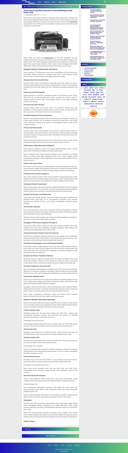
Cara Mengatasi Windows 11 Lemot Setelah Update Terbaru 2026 (97, 53)
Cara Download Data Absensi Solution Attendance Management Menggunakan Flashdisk (96, 27)
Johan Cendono (89, 70)
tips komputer (92, 97)
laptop (97, 92)
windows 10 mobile (97, 99)
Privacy (63, 445)
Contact (56, 445)
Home (39, 2)
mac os (85, 94)
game (93, 90)
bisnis (96, 88)
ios (97, 90)
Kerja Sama (62, 2)
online (90, 94)
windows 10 (87, 99)
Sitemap (69, 445)
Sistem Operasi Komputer (66, 449)
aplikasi (91, 88)
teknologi (84, 97)
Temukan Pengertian (90, 68)
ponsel (102, 94)
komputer (86, 92)
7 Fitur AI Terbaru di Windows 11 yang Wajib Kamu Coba (96, 43)
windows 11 (86, 101)
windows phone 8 (89, 104)
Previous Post (72, 429)
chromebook (87, 90)
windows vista (99, 104)
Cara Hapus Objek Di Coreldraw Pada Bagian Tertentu (96, 11)
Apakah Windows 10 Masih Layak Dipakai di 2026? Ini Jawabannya (97, 16)
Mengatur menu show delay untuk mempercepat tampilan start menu (97, 37)
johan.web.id (64, 451)
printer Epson (73, 21)
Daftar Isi (46, 2)
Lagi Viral (87, 73)
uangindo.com (88, 72)
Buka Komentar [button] (50, 436)
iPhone (101, 90)
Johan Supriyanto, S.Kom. (31, 14)
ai (82, 88)
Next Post (28, 429)
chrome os (102, 88)
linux (102, 92)
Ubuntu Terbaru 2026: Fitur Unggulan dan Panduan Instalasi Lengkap (97, 32)
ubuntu (99, 97)
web (104, 97)
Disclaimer (77, 445)
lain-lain (92, 92)
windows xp (93, 106)
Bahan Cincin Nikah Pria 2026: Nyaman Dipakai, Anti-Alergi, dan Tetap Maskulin (97, 48)
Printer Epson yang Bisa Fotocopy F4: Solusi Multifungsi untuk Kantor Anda (50, 11)
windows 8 (101, 101)
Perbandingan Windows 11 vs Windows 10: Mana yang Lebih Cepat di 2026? (97, 58)
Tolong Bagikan (88, 75)
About (49, 445)
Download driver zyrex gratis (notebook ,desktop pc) (97, 20)
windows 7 (94, 101)
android (86, 88)
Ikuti (54, 2)
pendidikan (96, 94)
